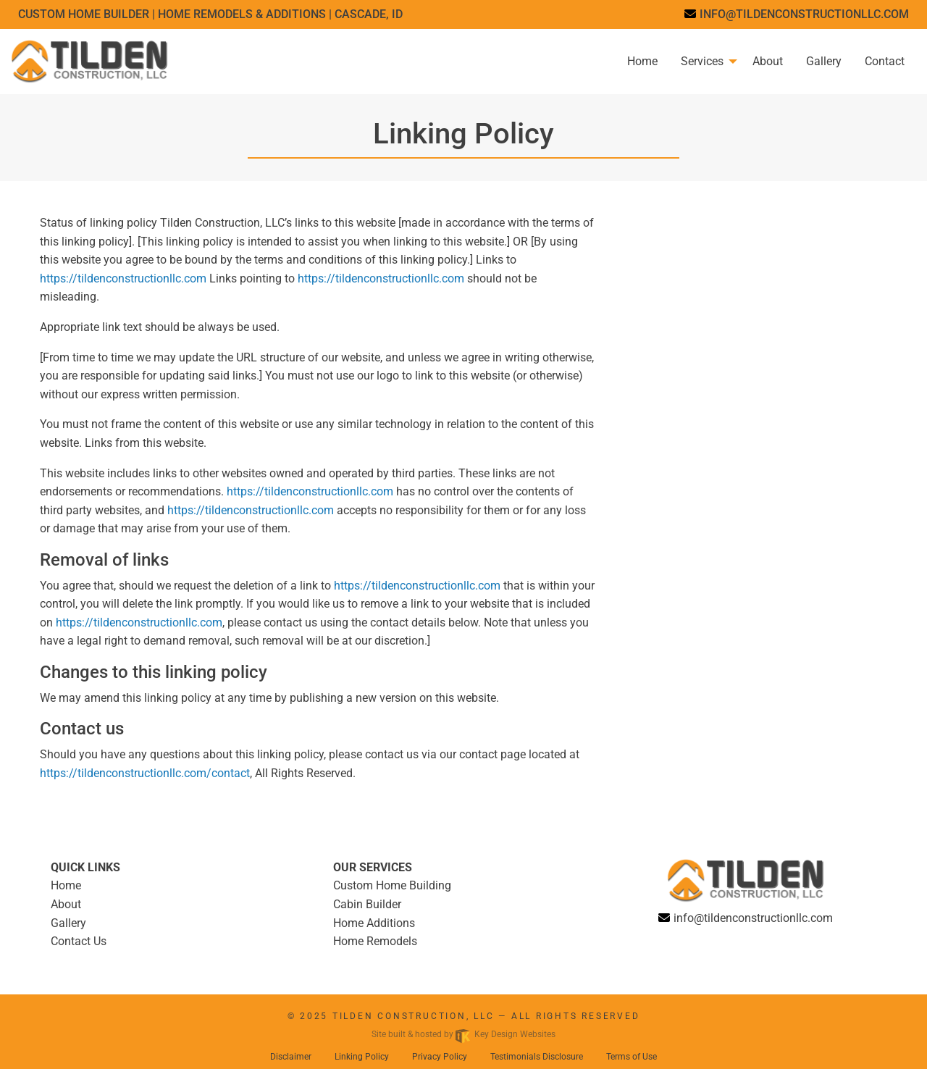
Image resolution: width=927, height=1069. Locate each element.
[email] (796, 14)
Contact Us (78, 941)
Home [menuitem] (642, 61)
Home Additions (374, 923)
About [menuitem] (767, 61)
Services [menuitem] (702, 61)
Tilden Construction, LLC (413, 1016)
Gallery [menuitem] (824, 61)
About (66, 904)
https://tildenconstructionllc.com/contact (145, 773)
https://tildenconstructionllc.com (123, 278)
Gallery (68, 923)
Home (66, 885)
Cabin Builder (367, 904)
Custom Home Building (392, 885)
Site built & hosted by (463, 1034)
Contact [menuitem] (885, 61)
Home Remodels (375, 941)
